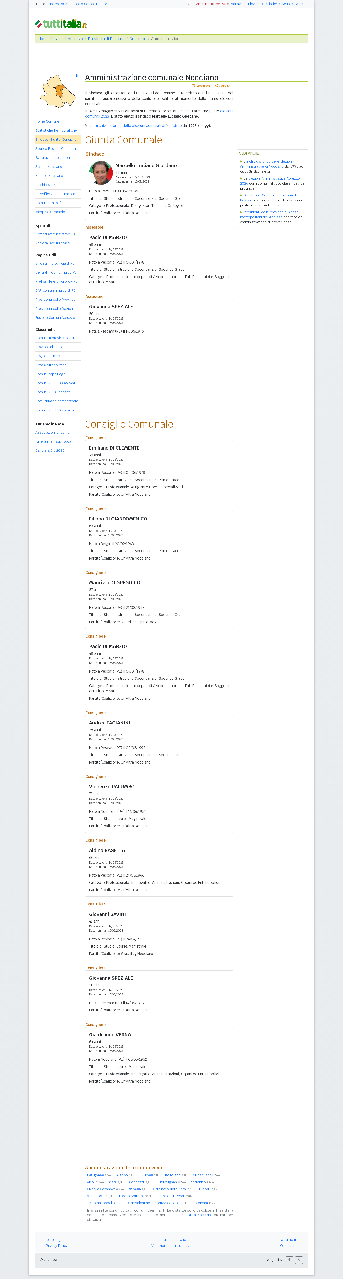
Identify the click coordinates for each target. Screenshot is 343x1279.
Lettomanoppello (105, 1203)
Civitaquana (206, 1175)
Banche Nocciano (49, 176)
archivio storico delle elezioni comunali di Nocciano (138, 125)
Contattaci (288, 1246)
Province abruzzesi (50, 347)
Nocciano (138, 38)
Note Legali (55, 1240)
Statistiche (271, 4)
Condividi (224, 86)
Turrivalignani (171, 1182)
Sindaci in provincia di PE (55, 263)
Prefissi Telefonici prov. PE (56, 281)
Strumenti (289, 1240)
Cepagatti (141, 1182)
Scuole (287, 4)
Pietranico (202, 1182)
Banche (301, 4)
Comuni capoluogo (50, 374)
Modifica (201, 86)
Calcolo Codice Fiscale (89, 4)
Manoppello (101, 1196)
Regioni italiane (47, 356)
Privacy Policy (56, 1246)
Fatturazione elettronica (54, 157)
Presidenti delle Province (55, 299)
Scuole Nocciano (48, 167)
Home (43, 38)
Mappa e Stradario (50, 212)
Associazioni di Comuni (53, 432)
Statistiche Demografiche (56, 130)
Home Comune (47, 121)
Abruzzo (75, 38)
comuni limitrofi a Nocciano (189, 1215)
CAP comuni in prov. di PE (55, 290)
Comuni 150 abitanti (53, 392)
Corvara (206, 1203)
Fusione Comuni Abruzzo (55, 317)
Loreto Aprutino (136, 1196)
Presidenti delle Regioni (54, 308)
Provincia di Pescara (106, 38)
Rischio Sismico (48, 185)
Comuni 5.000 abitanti (54, 410)
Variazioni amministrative (171, 1246)
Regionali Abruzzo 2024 (53, 243)
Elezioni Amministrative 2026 (206, 4)
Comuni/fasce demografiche (57, 401)
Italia (58, 38)
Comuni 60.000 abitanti (55, 383)
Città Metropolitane (51, 365)
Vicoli (95, 1182)
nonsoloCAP (60, 4)
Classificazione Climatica (55, 194)
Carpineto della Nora (174, 1189)
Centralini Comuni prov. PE (56, 272)
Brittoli (209, 1189)
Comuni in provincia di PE (55, 338)
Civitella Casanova (105, 1189)
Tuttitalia (41, 4)
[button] (289, 1260)
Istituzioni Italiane (171, 1240)
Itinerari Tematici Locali (53, 441)
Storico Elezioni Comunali (55, 148)
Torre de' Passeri (176, 1196)
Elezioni (254, 4)
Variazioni (238, 4)
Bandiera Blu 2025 (49, 450)
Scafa (116, 1182)
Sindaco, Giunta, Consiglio (55, 139)
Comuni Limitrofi (48, 203)
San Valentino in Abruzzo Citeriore (160, 1203)
